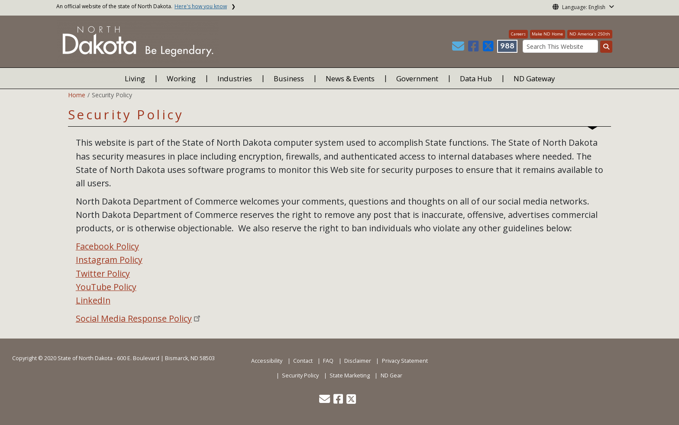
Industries (234, 78)
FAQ (328, 360)
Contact (303, 360)
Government (417, 78)
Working (181, 78)
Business (289, 78)
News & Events (350, 78)
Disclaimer (357, 360)
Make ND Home (547, 34)
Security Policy (300, 375)
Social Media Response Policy (134, 318)
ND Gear (391, 375)
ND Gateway (534, 78)
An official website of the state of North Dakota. (141, 6)
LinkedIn (93, 300)
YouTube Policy (106, 287)
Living (135, 78)
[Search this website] (606, 47)
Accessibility (266, 360)
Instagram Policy (109, 259)
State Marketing (350, 375)
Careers (518, 34)
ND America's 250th (589, 34)
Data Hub (476, 78)
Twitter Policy (103, 273)
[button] (459, 48)
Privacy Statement (405, 360)
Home (76, 95)
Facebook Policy (107, 246)
